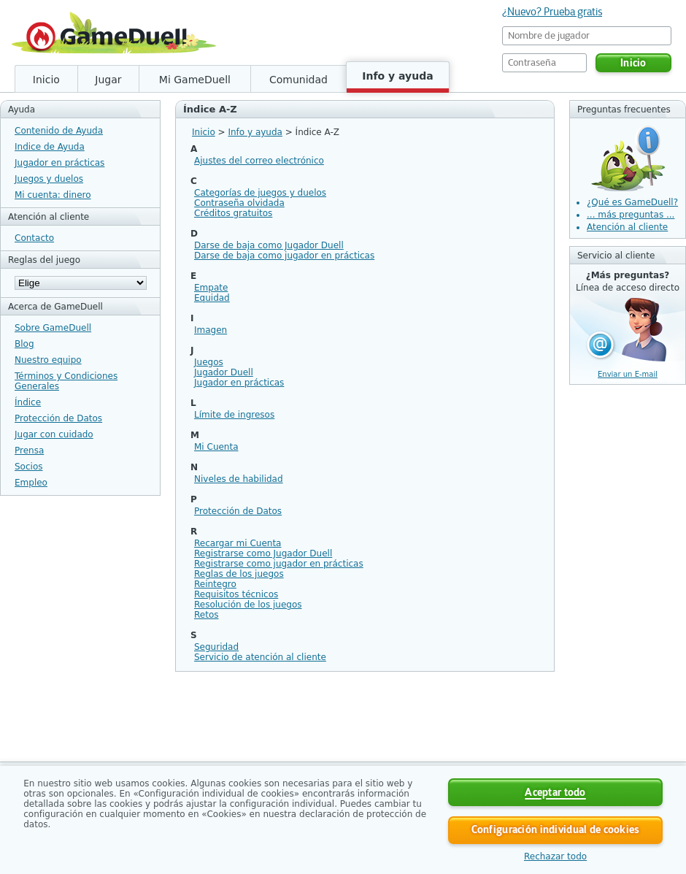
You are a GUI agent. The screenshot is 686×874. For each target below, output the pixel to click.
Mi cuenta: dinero (53, 195)
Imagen (210, 330)
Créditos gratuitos (233, 213)
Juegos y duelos (49, 179)
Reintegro (215, 584)
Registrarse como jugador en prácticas (278, 564)
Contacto (34, 238)
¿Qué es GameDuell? (632, 202)
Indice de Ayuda (50, 147)
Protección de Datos (58, 418)
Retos (206, 615)
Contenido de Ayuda (59, 131)
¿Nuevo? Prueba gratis (552, 11)
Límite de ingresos (234, 415)
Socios (28, 466)
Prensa (29, 450)
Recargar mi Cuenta (237, 543)
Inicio (46, 79)
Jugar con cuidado (54, 434)
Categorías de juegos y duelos (260, 193)
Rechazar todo (555, 856)
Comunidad (298, 79)
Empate (211, 288)
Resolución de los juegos (248, 604)
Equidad (212, 298)
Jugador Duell (223, 372)
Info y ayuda (397, 76)
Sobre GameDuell (53, 328)
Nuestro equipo (48, 360)
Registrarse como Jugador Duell (263, 553)
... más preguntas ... (630, 215)
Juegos (208, 362)
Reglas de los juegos (239, 574)
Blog (24, 344)
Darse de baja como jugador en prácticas (284, 255)
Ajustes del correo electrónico (259, 161)
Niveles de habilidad (238, 479)
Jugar (108, 79)
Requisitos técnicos (236, 594)
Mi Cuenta (216, 447)
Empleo (31, 483)
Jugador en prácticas (59, 163)
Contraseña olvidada (239, 203)
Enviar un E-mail (628, 374)
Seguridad (216, 647)
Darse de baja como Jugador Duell (269, 245)
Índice (28, 402)
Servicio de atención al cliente (260, 657)
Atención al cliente (627, 227)
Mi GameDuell (195, 79)
